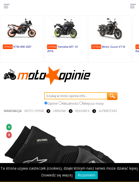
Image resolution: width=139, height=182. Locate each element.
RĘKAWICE (82, 111)
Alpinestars (108, 111)
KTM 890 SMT (22, 47)
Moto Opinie (34, 111)
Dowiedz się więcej (57, 175)
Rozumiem (86, 175)
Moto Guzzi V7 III (113, 47)
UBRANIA (59, 111)
